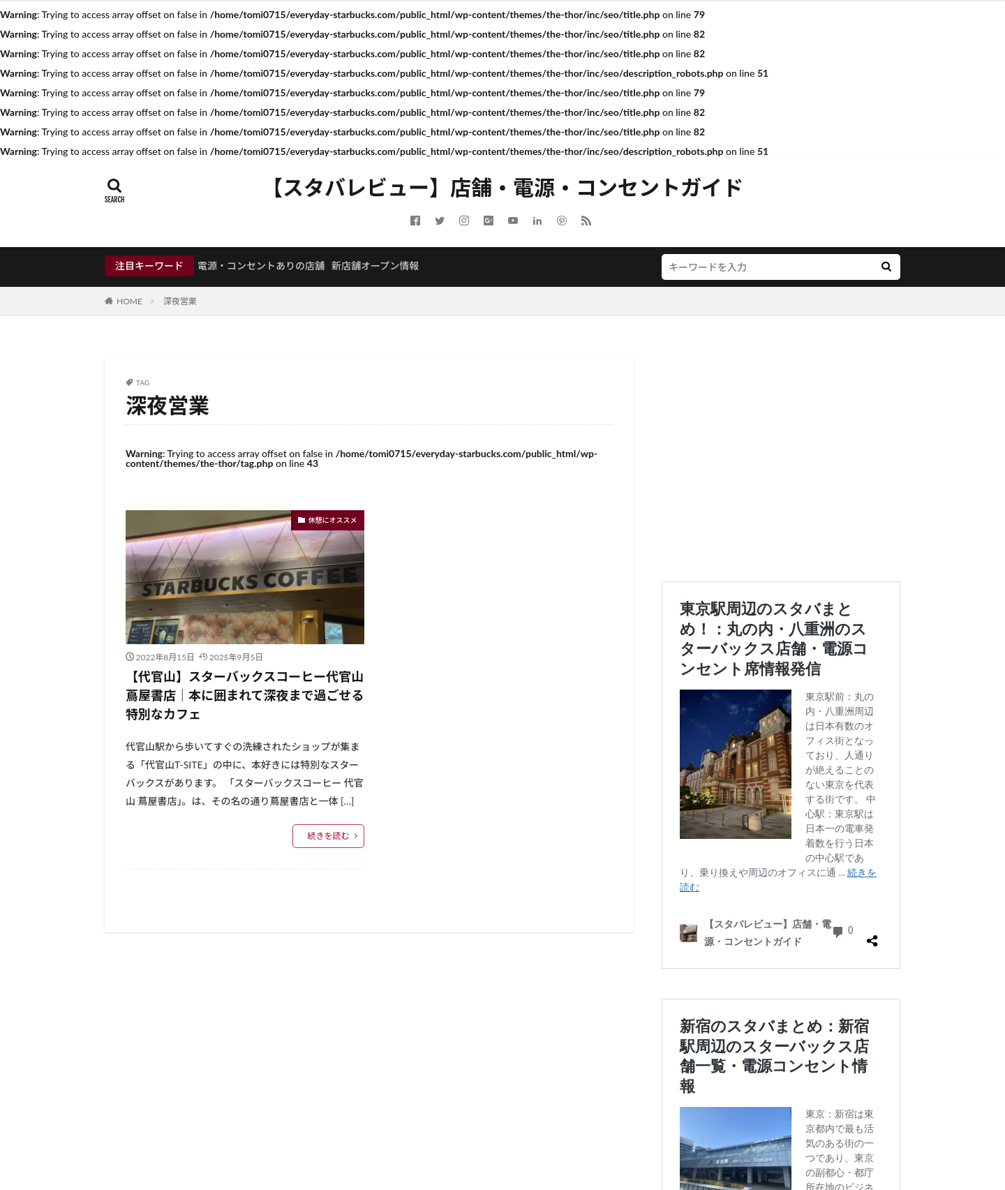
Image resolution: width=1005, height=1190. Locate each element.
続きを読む (328, 836)
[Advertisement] (781, 455)
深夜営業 (180, 301)
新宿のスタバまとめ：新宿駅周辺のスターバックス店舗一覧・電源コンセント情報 (778, 1008)
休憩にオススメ (332, 520)
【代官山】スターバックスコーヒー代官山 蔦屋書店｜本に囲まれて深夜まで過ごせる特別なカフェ (245, 695)
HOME (129, 301)
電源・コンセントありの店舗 (261, 266)
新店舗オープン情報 (375, 266)
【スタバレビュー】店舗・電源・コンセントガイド (502, 187)
